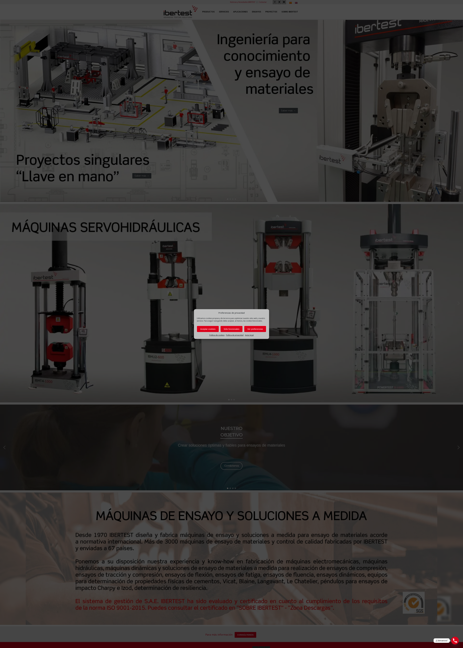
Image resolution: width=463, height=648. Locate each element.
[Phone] (455, 640)
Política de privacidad (235, 335)
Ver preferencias (255, 329)
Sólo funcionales (231, 329)
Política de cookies (216, 335)
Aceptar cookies (207, 329)
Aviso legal (249, 335)
